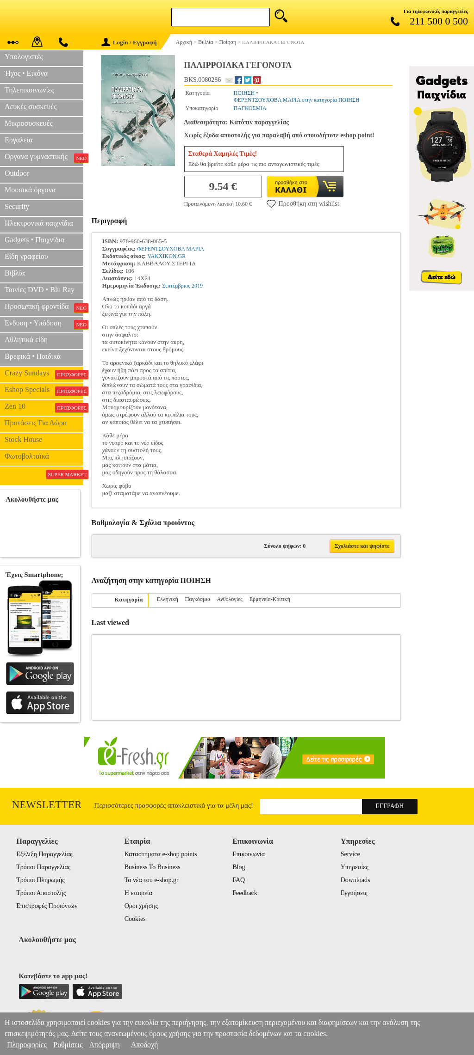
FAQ (238, 880)
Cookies (135, 918)
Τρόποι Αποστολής (41, 892)
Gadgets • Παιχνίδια (34, 240)
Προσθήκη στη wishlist (303, 203)
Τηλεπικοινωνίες (29, 90)
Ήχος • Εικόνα (26, 73)
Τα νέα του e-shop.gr (152, 880)
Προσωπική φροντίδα (44, 307)
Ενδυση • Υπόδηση (44, 324)
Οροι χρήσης (141, 905)
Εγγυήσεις (354, 892)
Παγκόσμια (197, 599)
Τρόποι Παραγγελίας (43, 867)
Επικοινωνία (248, 854)
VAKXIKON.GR (166, 256)
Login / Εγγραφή (129, 42)
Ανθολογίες (230, 599)
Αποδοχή (144, 1045)
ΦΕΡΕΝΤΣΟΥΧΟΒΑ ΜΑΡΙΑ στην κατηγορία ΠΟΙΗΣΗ (297, 100)
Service (350, 854)
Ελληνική (167, 599)
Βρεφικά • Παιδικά (33, 356)
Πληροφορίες (27, 1045)
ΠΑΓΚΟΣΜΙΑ (250, 108)
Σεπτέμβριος (176, 285)
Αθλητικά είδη (26, 339)
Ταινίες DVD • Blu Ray (40, 290)
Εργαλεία (18, 140)
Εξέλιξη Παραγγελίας (44, 854)
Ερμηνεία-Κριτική (269, 599)
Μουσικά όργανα (30, 190)
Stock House (23, 439)
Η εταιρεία (138, 892)
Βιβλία (15, 273)
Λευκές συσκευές (30, 106)
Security (17, 206)
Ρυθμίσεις (67, 1045)
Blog (238, 867)
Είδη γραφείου (26, 256)
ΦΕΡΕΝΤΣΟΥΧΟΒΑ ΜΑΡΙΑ (170, 248)
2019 (197, 285)
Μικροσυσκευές (29, 123)
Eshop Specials (44, 391)
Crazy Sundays (44, 374)
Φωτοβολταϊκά (27, 456)
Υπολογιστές (24, 57)
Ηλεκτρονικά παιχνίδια (39, 223)
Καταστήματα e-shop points (161, 854)
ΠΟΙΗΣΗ (244, 93)
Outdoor (17, 173)
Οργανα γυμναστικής (44, 158)
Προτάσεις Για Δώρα (36, 423)
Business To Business (153, 867)
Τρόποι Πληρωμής (40, 880)
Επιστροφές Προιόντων (46, 905)
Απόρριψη (104, 1045)
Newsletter (47, 804)
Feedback (244, 892)
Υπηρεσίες (354, 867)
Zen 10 (44, 407)
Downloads (355, 880)
